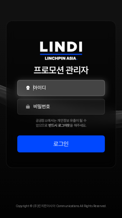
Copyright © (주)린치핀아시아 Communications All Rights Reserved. (61, 206)
